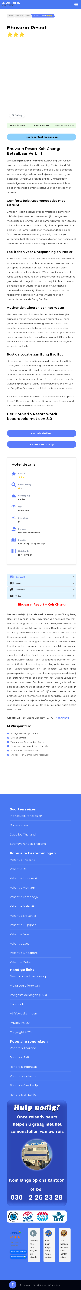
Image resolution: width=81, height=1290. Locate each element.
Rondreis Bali (19, 1057)
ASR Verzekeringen (23, 1013)
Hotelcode (23, 551)
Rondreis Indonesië (24, 1066)
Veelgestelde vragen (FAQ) (28, 995)
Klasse (21, 473)
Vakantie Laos (19, 943)
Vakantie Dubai (21, 962)
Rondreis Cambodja (24, 1085)
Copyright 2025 (21, 1032)
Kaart (15, 583)
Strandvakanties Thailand (28, 843)
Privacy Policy (19, 1023)
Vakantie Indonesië (23, 878)
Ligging (22, 529)
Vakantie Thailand (23, 859)
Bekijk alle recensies (18, 1252)
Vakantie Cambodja (24, 897)
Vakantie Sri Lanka (23, 915)
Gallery (18, 115)
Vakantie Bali (19, 869)
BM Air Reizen (10, 2)
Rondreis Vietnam (23, 1076)
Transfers (17, 589)
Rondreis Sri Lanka (23, 1094)
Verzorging (24, 496)
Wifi (20, 507)
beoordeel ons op (17, 1257)
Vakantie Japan (20, 934)
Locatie (22, 540)
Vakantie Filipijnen (23, 925)
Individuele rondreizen (26, 816)
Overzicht (17, 576)
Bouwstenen (19, 825)
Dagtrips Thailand (23, 834)
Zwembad (23, 518)
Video (15, 595)
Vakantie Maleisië (22, 906)
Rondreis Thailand (23, 1048)
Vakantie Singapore (24, 953)
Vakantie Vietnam (22, 887)
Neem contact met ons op (28, 976)
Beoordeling (24, 484)
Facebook (17, 1004)
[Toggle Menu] (76, 4)
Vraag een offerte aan (25, 985)
